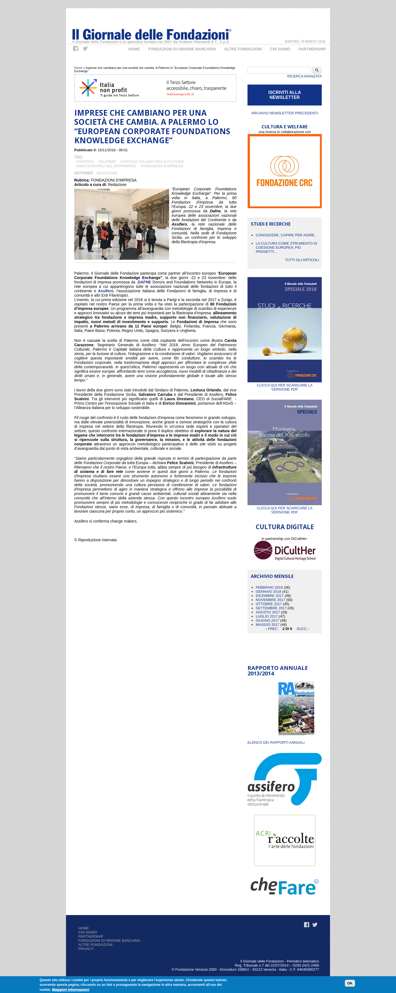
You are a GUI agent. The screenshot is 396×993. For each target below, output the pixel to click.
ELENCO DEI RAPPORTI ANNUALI (276, 742)
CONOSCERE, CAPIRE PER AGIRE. (285, 235)
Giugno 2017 (267, 620)
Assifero (85, 161)
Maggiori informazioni (70, 990)
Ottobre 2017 (269, 604)
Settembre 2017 (271, 608)
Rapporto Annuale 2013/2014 (278, 670)
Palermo (107, 161)
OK (350, 983)
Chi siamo (87, 932)
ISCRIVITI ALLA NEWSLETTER (284, 95)
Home (134, 49)
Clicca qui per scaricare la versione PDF (285, 385)
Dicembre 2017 (270, 596)
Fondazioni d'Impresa (162, 166)
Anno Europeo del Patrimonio (106, 166)
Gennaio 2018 (268, 591)
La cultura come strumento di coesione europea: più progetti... (286, 247)
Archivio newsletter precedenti (284, 113)
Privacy (86, 949)
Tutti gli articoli (302, 260)
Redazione (107, 173)
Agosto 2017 (268, 612)
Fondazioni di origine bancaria (182, 49)
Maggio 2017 (267, 625)
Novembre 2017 (270, 600)
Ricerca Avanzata (304, 76)
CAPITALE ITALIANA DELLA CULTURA (152, 161)
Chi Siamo (280, 49)
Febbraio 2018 (269, 587)
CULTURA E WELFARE (285, 126)
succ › (303, 629)
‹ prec (272, 629)
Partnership (312, 49)
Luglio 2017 (267, 616)
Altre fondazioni (243, 49)
